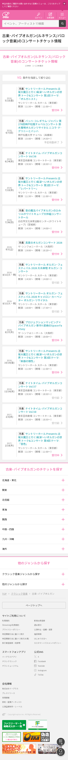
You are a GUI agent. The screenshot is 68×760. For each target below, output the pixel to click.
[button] (63, 480)
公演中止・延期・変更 (43, 629)
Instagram (42, 670)
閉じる (64, 3)
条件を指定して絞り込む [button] (37, 77)
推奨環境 (37, 634)
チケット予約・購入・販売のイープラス (5, 15)
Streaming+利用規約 (10, 625)
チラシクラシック (9, 661)
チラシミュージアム (10, 665)
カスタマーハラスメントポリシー (47, 643)
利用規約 (5, 620)
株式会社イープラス (10, 688)
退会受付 (37, 625)
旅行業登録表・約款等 (11, 643)
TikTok (41, 674)
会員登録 (50, 17)
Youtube (41, 665)
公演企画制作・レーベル (12, 706)
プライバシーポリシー (11, 629)
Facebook (42, 661)
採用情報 (5, 697)
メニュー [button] (62, 17)
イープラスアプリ (9, 656)
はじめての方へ (40, 638)
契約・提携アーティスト (12, 702)
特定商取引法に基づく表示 (13, 634)
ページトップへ (34, 605)
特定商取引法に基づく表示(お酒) (15, 638)
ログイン (38, 17)
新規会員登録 (39, 620)
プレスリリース (8, 693)
